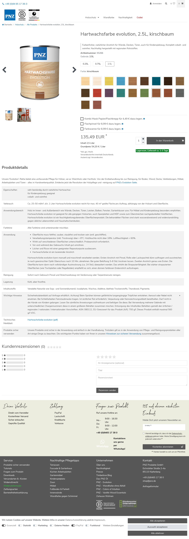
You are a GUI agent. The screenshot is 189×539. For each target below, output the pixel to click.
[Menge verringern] (143, 142)
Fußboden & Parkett (59, 489)
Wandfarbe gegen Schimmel (63, 496)
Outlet (140, 17)
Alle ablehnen (157, 533)
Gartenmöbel (56, 475)
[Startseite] (7, 24)
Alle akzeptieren (157, 520)
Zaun (52, 482)
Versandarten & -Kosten (15, 478)
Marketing (43, 525)
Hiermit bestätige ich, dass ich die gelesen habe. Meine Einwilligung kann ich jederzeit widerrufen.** (165, 436)
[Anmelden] (155, 3)
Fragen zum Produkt (13, 471)
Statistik (27, 525)
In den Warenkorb (170, 140)
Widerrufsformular (12, 485)
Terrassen (54, 464)
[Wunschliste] (173, 3)
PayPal (79, 525)
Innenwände (56, 492)
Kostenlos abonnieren (168, 446)
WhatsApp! (119, 448)
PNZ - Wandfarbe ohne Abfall (110, 485)
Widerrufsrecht (11, 482)
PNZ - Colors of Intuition (108, 489)
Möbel (53, 485)
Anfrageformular (151, 486)
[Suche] (166, 3)
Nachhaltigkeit (125, 17)
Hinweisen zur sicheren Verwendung (123, 333)
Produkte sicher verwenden (17, 464)
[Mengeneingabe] (139, 140)
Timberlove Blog (104, 475)
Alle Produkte (31, 24)
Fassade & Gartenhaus (61, 468)
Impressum (99, 519)
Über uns (100, 464)
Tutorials (8, 468)
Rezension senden (107, 390)
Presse (99, 471)
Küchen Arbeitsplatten (60, 471)
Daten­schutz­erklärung (76, 519)
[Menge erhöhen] (143, 139)
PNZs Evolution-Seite (126, 182)
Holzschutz (91, 17)
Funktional (95, 525)
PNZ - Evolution (104, 482)
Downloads (9, 475)
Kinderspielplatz (57, 478)
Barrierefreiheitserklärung (16, 492)
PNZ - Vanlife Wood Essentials (111, 492)
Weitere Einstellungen (113, 525)
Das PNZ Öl (102, 478)
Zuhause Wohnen (104, 496)
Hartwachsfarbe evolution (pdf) (43, 319)
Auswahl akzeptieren (157, 526)
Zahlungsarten (11, 489)
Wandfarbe (108, 17)
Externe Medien (62, 525)
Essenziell (11, 525)
